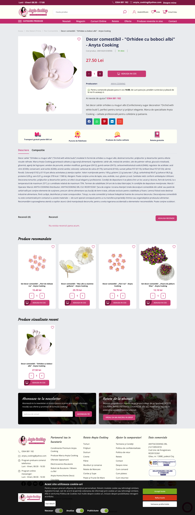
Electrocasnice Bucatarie (62, 464)
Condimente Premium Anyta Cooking (63, 450)
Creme (86, 456)
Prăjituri (87, 448)
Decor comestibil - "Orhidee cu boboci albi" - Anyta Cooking (36, 365)
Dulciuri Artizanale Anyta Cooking (62, 493)
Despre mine (122, 465)
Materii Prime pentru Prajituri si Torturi (64, 486)
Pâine (85, 461)
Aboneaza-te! (83, 414)
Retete (115, 21)
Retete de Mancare (91, 469)
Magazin (80, 21)
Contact (173, 21)
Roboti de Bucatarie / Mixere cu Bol (64, 470)
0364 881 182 (114, 98)
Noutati (66, 21)
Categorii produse (33, 21)
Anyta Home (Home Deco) (62, 475)
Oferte (128, 21)
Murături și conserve (92, 465)
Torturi (86, 444)
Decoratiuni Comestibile (61, 498)
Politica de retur (123, 452)
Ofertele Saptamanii (60, 459)
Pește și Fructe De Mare (94, 478)
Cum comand (122, 469)
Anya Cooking (118, 83)
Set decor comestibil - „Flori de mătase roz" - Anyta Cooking (37, 285)
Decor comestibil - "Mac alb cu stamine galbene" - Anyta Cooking (77, 285)
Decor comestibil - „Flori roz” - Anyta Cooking (118, 285)
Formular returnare (124, 482)
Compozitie (38, 150)
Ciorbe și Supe (89, 473)
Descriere (23, 150)
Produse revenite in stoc (150, 21)
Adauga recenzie (166, 218)
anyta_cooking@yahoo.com (32, 456)
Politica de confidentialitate (128, 448)
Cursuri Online (98, 21)
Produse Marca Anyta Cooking (64, 455)
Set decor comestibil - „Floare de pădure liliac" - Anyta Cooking (158, 285)
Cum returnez (122, 478)
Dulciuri (86, 452)
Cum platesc (121, 473)
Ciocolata (55, 480)
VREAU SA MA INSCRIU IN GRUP (119, 417)
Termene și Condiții (124, 444)
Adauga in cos (126, 73)
